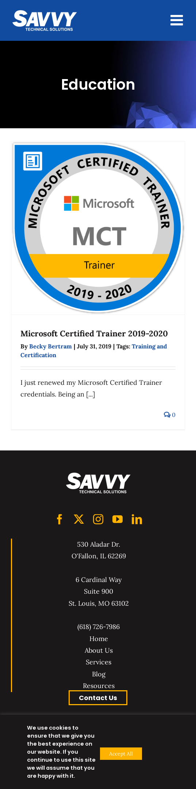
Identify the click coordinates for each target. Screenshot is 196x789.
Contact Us (98, 697)
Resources (99, 685)
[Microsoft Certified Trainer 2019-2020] (98, 228)
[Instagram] (98, 519)
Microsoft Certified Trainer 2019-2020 (94, 333)
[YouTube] (117, 519)
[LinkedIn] (137, 519)
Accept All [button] (121, 753)
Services (98, 662)
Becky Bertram (50, 346)
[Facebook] (59, 519)
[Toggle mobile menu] (177, 20)
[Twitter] (79, 519)
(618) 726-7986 (98, 626)
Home (98, 638)
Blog (98, 674)
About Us (99, 650)
